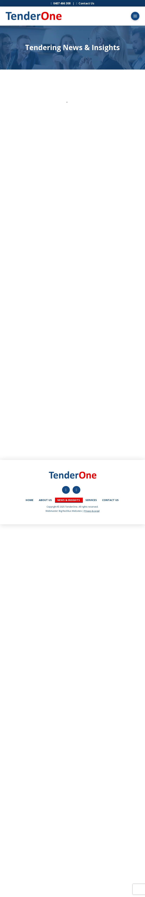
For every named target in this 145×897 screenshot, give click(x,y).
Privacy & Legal (91, 510)
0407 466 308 (60, 3)
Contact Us (86, 3)
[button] (135, 16)
